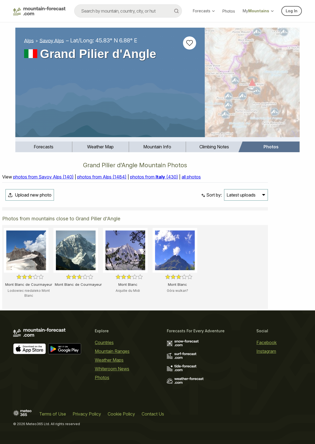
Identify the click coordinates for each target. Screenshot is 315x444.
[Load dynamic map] (252, 84)
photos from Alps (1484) (102, 177)
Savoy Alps (51, 40)
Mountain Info (157, 146)
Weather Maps (109, 360)
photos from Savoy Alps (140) (43, 177)
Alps (29, 40)
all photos (191, 177)
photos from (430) (154, 177)
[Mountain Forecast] (39, 11)
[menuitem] (43, 147)
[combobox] (128, 11)
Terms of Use (52, 414)
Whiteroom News (112, 368)
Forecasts (204, 10)
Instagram (266, 351)
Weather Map (100, 146)
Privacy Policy (87, 414)
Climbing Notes (214, 146)
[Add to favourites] (189, 43)
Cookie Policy (121, 414)
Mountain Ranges (112, 351)
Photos (228, 11)
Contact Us (153, 414)
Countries (104, 342)
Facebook (266, 342)
